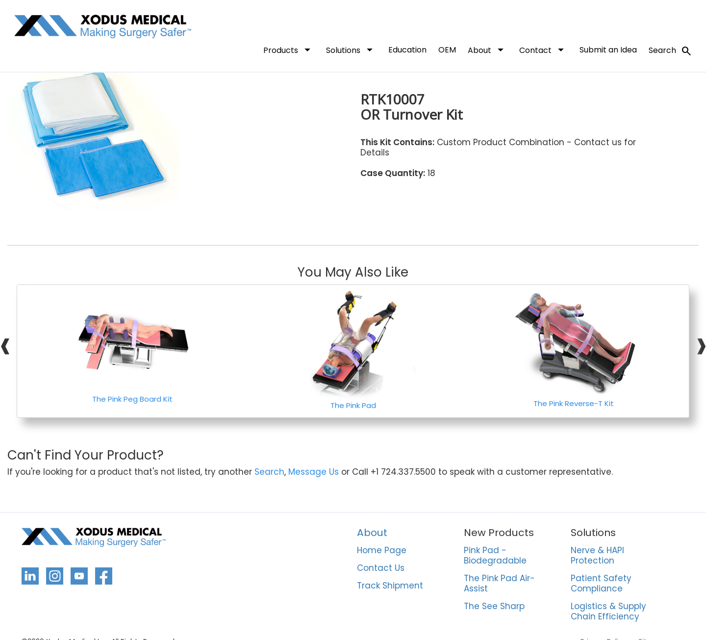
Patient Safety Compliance (601, 583)
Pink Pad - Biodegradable (495, 555)
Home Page (381, 550)
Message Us (313, 472)
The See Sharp (494, 606)
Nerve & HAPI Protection (597, 555)
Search (670, 51)
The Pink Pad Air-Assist (499, 583)
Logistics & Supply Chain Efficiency (608, 611)
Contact (543, 49)
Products (288, 49)
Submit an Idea (608, 49)
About (487, 49)
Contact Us (380, 568)
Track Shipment (390, 586)
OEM (447, 49)
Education (407, 49)
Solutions (351, 49)
